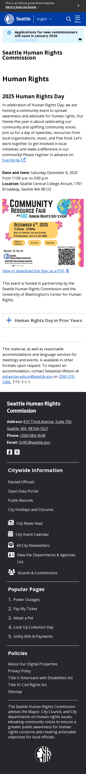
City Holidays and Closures (30, 509)
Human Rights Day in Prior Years (48, 320)
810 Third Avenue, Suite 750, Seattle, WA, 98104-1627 (39, 425)
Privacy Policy (19, 670)
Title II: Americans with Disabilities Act (40, 677)
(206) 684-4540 (32, 435)
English (42, 19)
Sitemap (15, 691)
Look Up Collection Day (33, 627)
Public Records (20, 500)
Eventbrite (13, 160)
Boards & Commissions (38, 572)
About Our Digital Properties (33, 664)
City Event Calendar (32, 534)
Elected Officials (21, 481)
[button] (78, 6)
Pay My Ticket (25, 608)
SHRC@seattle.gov (34, 442)
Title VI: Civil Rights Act (27, 684)
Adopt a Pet (23, 617)
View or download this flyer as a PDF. (35, 270)
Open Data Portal (23, 491)
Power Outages (26, 599)
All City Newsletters (33, 545)
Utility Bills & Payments (33, 636)
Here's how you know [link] (22, 7)
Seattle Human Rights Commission (32, 55)
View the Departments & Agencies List (46, 558)
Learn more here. (26, 40)
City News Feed (29, 523)
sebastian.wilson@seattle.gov (27, 376)
